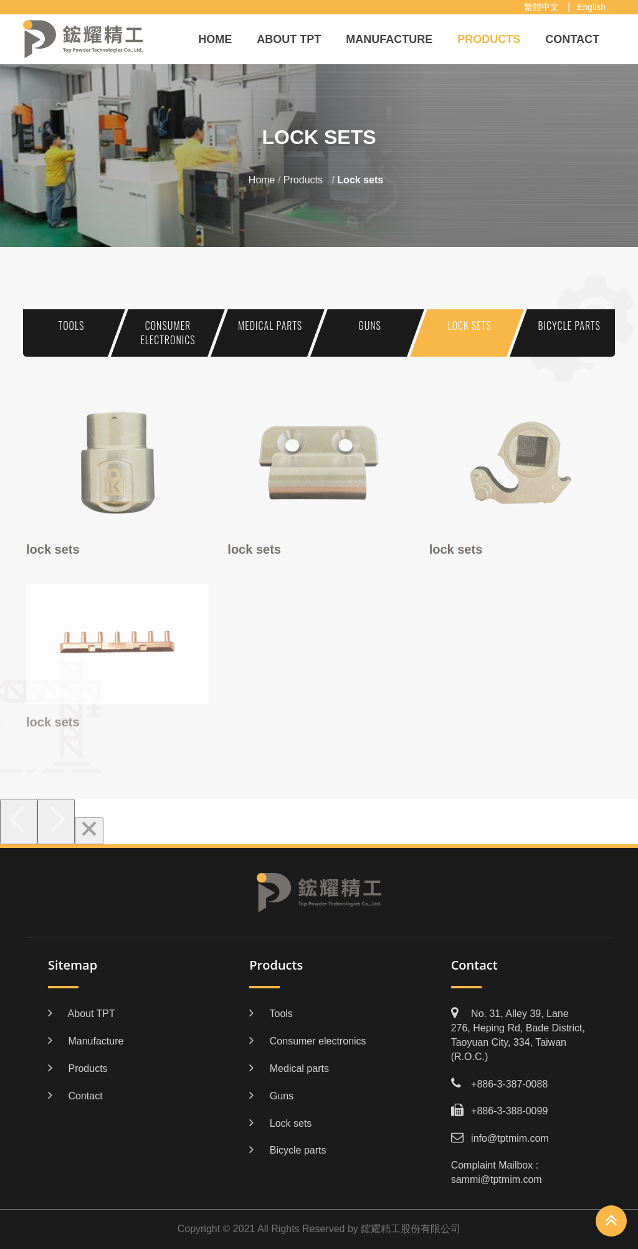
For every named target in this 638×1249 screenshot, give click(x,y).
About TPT (289, 39)
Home (215, 39)
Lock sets (470, 325)
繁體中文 (541, 7)
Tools (72, 325)
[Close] (89, 830)
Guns (369, 325)
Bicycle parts (569, 325)
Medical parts (270, 325)
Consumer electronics (167, 332)
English (591, 7)
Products (488, 39)
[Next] (56, 821)
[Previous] (18, 821)
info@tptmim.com (510, 1138)
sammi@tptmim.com (496, 1179)
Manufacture (389, 39)
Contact (572, 39)
